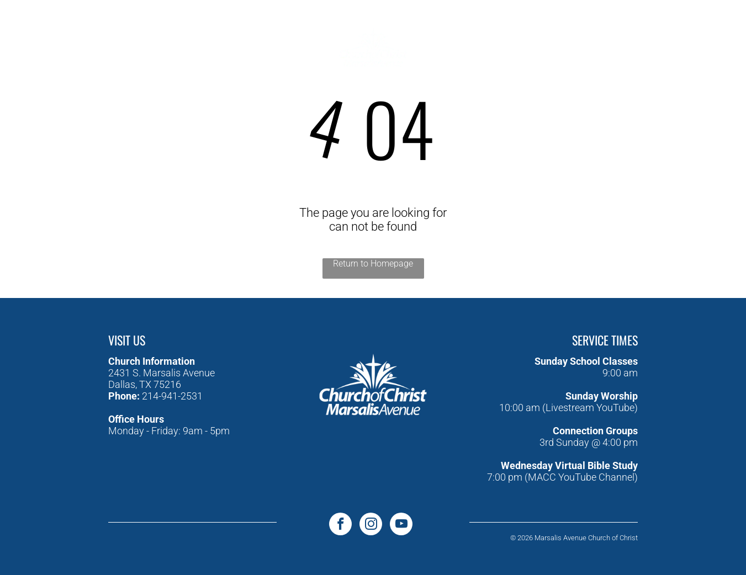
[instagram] (92, 38)
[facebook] (42, 38)
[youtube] (67, 38)
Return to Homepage (373, 263)
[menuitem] (228, 29)
